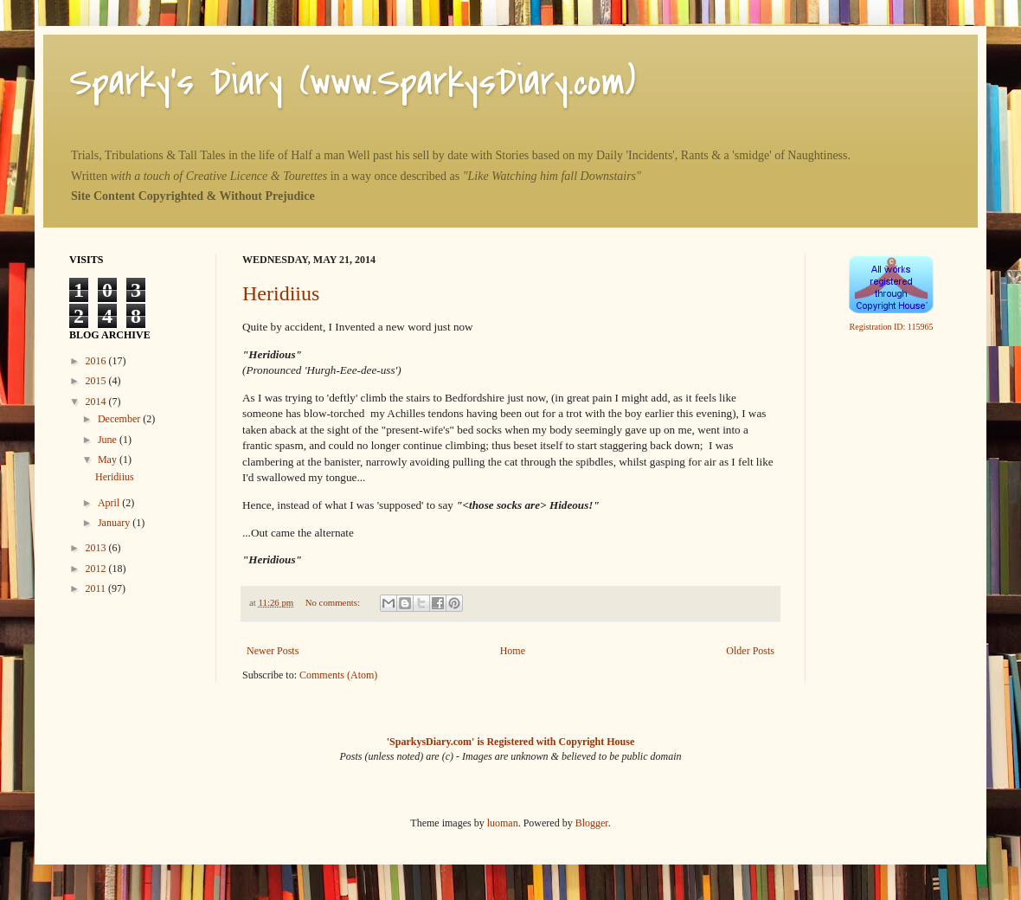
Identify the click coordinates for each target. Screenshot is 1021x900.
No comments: (334, 602)
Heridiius (280, 293)
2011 (97, 588)
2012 (97, 568)
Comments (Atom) (338, 675)
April (110, 503)
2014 (97, 401)
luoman (502, 823)
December (120, 419)
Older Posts (750, 651)
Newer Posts (273, 651)
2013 (97, 548)
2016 (97, 361)
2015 (97, 381)
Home (512, 651)
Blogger (591, 823)
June (108, 440)
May (108, 459)
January (115, 523)
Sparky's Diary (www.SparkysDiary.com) (352, 82)
